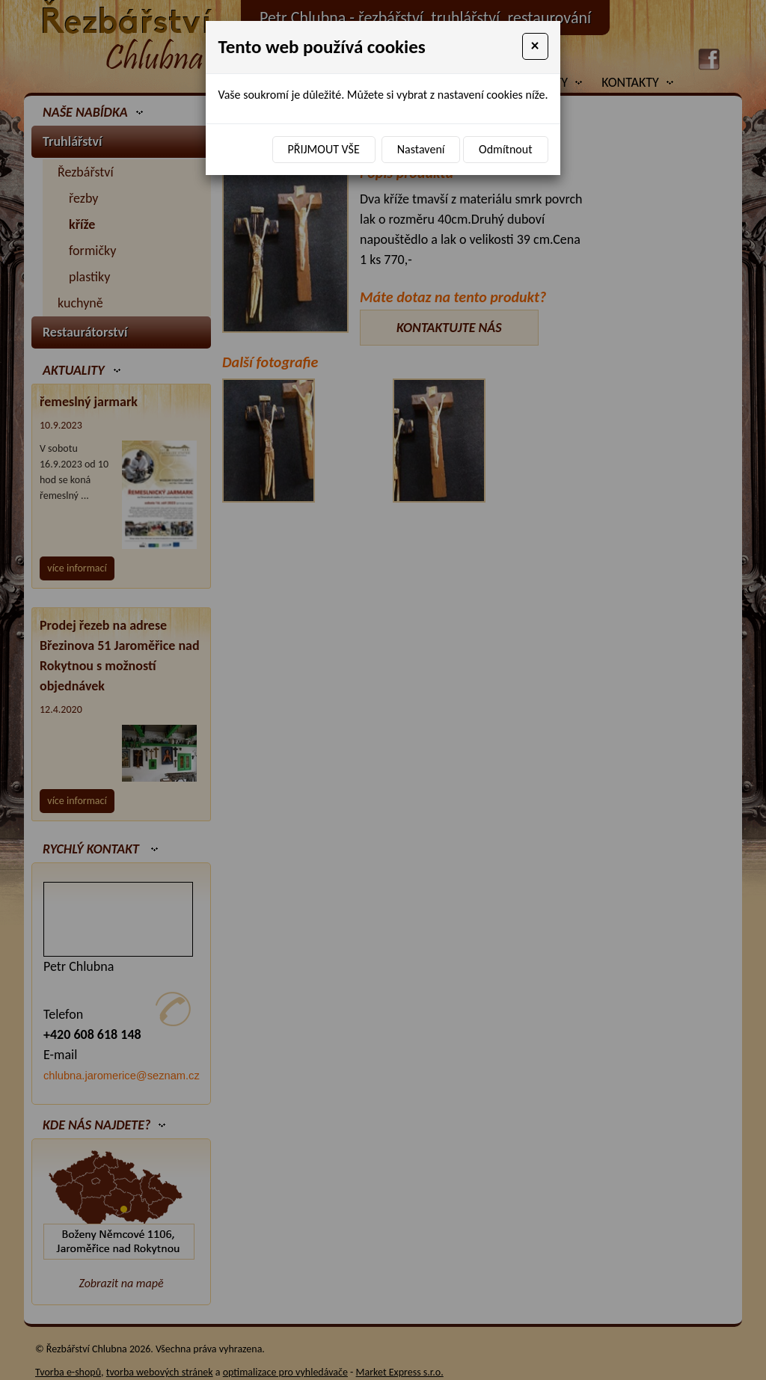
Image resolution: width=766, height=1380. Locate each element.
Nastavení (421, 149)
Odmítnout (505, 149)
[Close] (535, 46)
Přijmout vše (324, 149)
